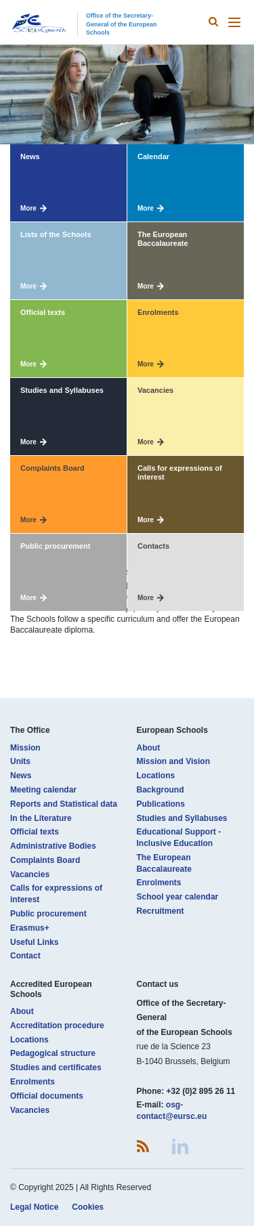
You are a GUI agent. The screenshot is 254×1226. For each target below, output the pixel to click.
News (20, 775)
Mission (25, 748)
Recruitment (160, 911)
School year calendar (178, 897)
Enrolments (159, 882)
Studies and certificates (56, 1067)
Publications (161, 804)
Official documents (46, 1096)
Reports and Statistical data (63, 804)
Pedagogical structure (53, 1053)
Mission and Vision (173, 761)
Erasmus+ (29, 928)
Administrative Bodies (53, 846)
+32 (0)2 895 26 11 (201, 1091)
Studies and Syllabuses (182, 818)
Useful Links (34, 942)
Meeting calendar (43, 790)
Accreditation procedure (57, 1025)
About (149, 748)
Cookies (88, 1207)
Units (20, 761)
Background (160, 790)
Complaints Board (45, 860)
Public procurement (48, 913)
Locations (156, 775)
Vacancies (29, 874)
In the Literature (41, 818)
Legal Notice (34, 1207)
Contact (25, 955)
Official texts (34, 832)
